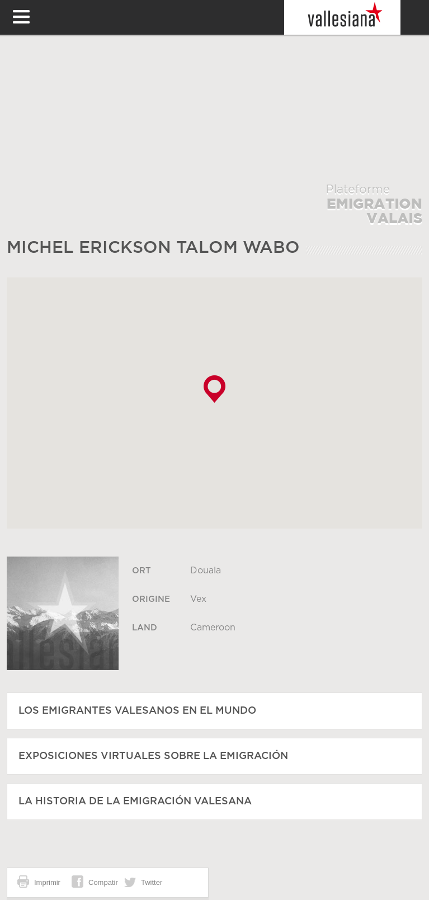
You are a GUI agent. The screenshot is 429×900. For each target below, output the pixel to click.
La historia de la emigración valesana (135, 802)
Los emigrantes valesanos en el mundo (137, 711)
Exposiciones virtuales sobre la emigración (153, 756)
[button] (214, 389)
